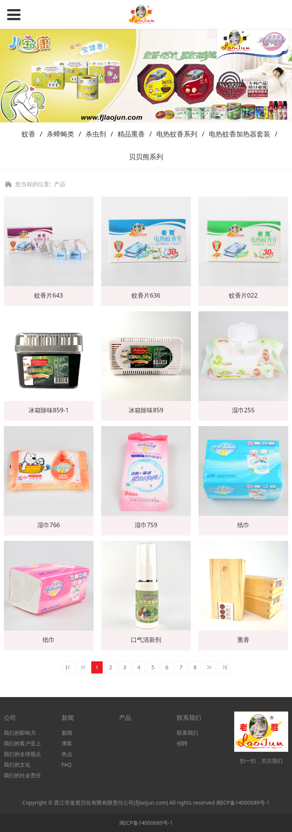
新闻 (67, 732)
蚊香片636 (146, 295)
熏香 (243, 639)
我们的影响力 (20, 732)
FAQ (67, 764)
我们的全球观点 (22, 754)
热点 (67, 754)
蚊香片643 (48, 295)
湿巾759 (146, 525)
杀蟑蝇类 (60, 133)
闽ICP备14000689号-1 (243, 802)
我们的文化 (17, 764)
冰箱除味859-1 (49, 410)
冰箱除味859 (146, 410)
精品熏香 (131, 133)
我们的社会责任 (22, 775)
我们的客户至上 (22, 743)
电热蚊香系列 (176, 133)
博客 (67, 743)
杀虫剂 (96, 133)
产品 (59, 184)
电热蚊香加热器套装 (239, 133)
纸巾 (243, 525)
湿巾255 (243, 410)
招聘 (182, 743)
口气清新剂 (146, 639)
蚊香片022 (243, 295)
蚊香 (28, 133)
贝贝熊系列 (146, 156)
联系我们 (187, 732)
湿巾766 (48, 525)
